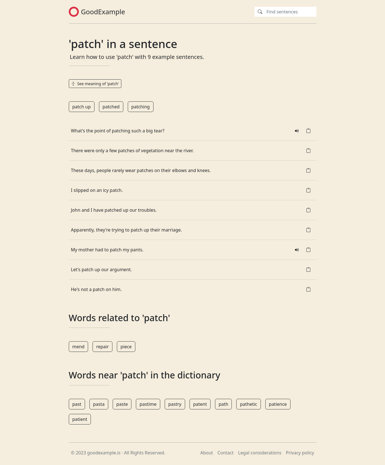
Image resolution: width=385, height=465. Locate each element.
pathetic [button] (248, 404)
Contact (226, 453)
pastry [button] (174, 404)
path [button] (223, 404)
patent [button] (200, 404)
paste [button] (122, 404)
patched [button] (111, 107)
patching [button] (140, 107)
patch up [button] (81, 107)
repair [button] (102, 347)
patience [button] (278, 404)
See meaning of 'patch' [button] (95, 83)
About (206, 453)
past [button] (76, 404)
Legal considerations (260, 453)
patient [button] (79, 419)
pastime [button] (148, 404)
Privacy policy (300, 453)
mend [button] (78, 347)
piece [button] (126, 347)
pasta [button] (99, 404)
